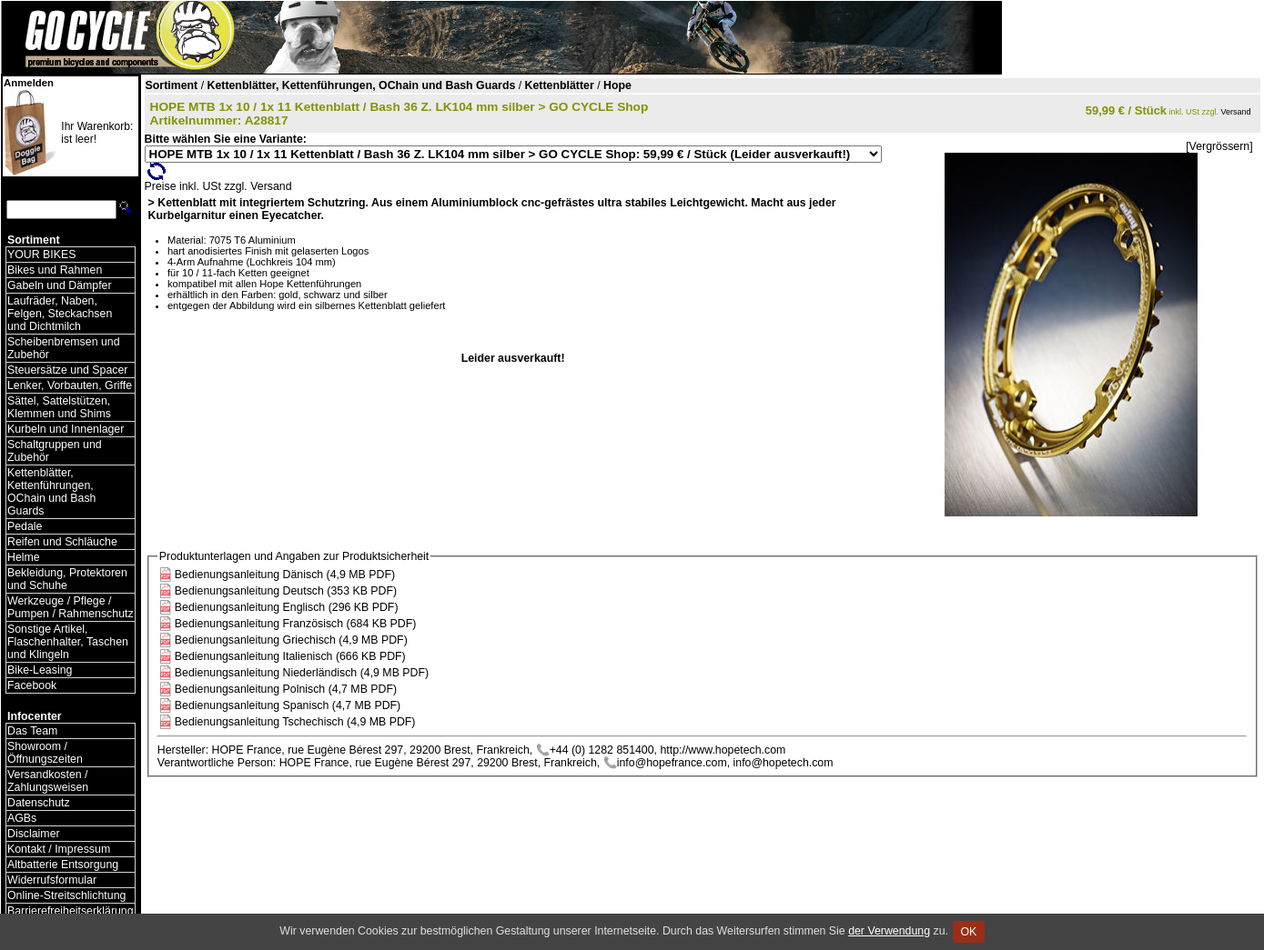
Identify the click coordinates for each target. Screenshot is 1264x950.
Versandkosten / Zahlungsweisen (47, 781)
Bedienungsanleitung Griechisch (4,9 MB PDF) (291, 640)
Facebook (31, 685)
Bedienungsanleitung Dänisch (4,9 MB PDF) (285, 574)
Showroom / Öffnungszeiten (45, 752)
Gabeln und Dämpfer (59, 285)
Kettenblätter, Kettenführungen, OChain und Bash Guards (51, 491)
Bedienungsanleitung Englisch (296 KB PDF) (287, 607)
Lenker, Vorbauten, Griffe (69, 385)
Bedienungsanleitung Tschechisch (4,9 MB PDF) (295, 721)
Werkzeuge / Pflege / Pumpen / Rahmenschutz (70, 607)
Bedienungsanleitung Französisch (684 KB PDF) (296, 623)
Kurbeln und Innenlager (65, 429)
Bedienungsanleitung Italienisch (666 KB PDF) (290, 656)
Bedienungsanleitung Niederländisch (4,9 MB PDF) (302, 672)
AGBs (21, 818)
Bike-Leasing (39, 670)
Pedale (24, 526)
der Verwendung (889, 931)
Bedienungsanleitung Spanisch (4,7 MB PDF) (287, 705)
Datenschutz (38, 802)
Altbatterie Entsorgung (62, 864)
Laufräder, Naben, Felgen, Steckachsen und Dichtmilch (59, 314)
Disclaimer (33, 833)
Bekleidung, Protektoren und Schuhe (67, 579)
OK (968, 931)
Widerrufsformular (51, 880)
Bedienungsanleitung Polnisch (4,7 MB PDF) (286, 689)
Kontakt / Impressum (58, 849)
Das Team (32, 731)
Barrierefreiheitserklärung (70, 911)
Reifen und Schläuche (62, 541)
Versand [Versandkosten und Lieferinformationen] (1236, 111)
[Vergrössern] (1219, 146)
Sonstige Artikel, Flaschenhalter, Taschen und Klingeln (67, 642)
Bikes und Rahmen (54, 270)
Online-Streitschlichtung (66, 895)
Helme (23, 557)
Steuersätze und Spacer (67, 370)
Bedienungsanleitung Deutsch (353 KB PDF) (286, 591)
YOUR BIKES (41, 254)
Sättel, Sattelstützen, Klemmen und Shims (59, 407)
